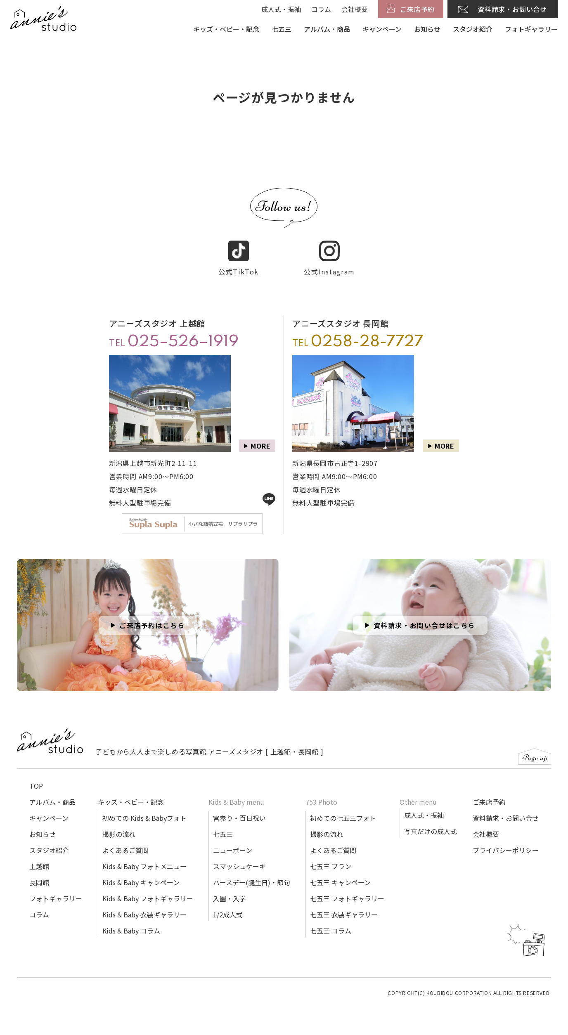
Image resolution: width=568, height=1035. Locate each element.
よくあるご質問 (125, 850)
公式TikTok (238, 258)
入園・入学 (229, 898)
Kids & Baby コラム (131, 931)
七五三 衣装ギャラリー (344, 914)
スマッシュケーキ (239, 866)
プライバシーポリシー (506, 850)
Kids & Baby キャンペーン (141, 882)
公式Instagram (329, 258)
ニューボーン (232, 850)
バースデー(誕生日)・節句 (251, 882)
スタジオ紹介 (472, 29)
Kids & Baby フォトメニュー (144, 866)
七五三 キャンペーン (340, 882)
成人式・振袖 (281, 9)
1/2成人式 (228, 914)
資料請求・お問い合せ (506, 818)
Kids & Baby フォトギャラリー (147, 898)
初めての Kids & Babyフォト (144, 818)
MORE (260, 446)
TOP (36, 786)
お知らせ (427, 29)
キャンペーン (382, 29)
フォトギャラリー (531, 29)
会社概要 (354, 9)
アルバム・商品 (327, 29)
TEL (174, 342)
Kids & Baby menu (236, 802)
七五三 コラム (330, 931)
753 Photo (321, 802)
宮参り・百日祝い (239, 818)
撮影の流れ (118, 834)
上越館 (39, 866)
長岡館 (39, 882)
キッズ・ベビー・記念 (226, 29)
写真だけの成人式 (430, 831)
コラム (321, 9)
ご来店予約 (489, 802)
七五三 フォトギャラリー (347, 898)
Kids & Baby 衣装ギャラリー (144, 914)
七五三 (281, 29)
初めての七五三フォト (343, 818)
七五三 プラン (330, 866)
